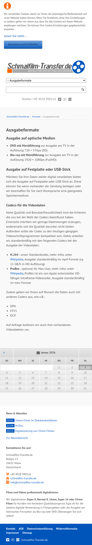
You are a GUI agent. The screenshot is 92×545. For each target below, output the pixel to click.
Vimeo (59, 99)
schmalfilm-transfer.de (23, 478)
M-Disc (14, 425)
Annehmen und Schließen (23, 44)
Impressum (12, 532)
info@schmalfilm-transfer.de (27, 482)
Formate (36, 116)
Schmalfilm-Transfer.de (17, 116)
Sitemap (27, 532)
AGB (21, 528)
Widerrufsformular (67, 528)
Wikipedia (16, 259)
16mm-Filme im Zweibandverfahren (31, 420)
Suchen (83, 89)
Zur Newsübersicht (17, 438)
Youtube (65, 99)
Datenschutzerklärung (40, 528)
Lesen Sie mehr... (15, 36)
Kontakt (70, 99)
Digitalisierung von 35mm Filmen (30, 431)
